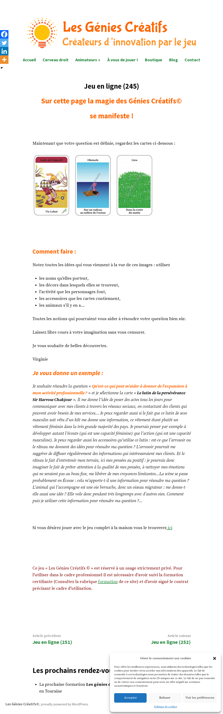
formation (108, 581)
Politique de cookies (165, 706)
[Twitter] (4, 43)
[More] (4, 59)
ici (169, 528)
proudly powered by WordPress (64, 704)
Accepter (130, 698)
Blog (173, 59)
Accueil (29, 59)
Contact (192, 59)
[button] (214, 658)
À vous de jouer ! (122, 59)
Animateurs (86, 59)
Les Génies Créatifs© (22, 704)
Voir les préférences (199, 698)
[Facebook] (4, 34)
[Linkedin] (4, 51)
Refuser (164, 698)
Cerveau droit (56, 59)
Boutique (153, 59)
